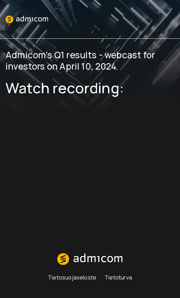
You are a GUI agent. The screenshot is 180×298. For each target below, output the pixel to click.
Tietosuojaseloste (72, 277)
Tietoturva (118, 277)
